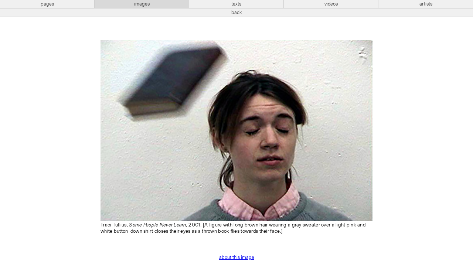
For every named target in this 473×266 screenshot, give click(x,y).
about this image (236, 257)
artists (425, 4)
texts (236, 4)
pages (47, 4)
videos (331, 4)
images (142, 4)
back (236, 12)
